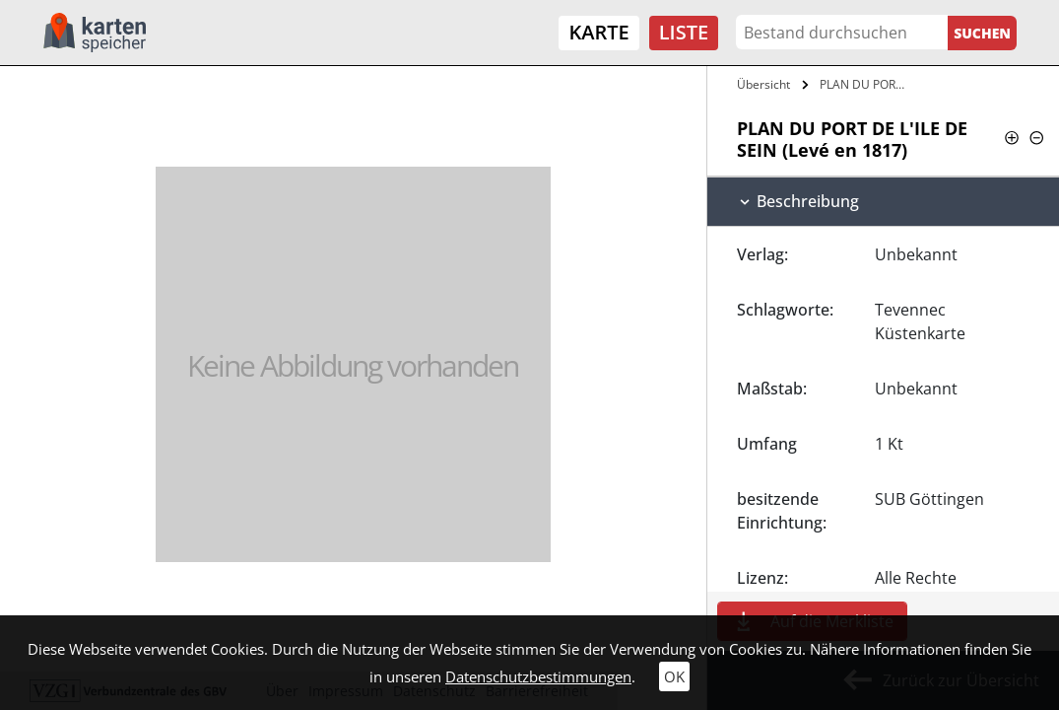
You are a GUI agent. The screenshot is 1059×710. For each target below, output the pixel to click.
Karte (598, 32)
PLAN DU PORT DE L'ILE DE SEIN (867, 84)
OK (674, 676)
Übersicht (763, 84)
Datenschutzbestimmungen (538, 676)
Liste (683, 32)
